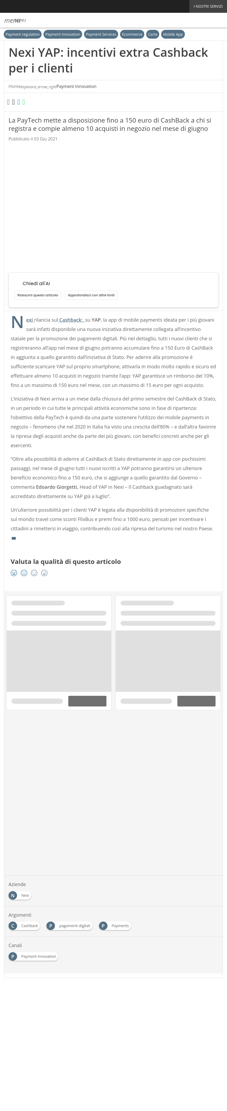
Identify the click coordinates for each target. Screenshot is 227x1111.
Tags (50, 1008)
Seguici (83, 994)
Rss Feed (68, 1008)
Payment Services (101, 34)
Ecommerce (132, 34)
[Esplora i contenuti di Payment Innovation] (35, 964)
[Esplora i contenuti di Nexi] (21, 903)
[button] (15, 20)
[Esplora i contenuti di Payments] (115, 933)
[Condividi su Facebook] (10, 102)
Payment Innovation (62, 34)
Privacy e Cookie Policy (101, 1008)
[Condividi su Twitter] (20, 102)
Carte (153, 34)
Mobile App (173, 34)
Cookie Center (27, 1013)
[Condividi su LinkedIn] (30, 102)
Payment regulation (22, 34)
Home (15, 87)
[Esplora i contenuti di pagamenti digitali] (70, 933)
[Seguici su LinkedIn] (106, 994)
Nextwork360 (26, 1038)
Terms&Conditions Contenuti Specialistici (161, 1008)
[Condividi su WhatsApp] (39, 102)
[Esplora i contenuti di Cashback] (25, 933)
